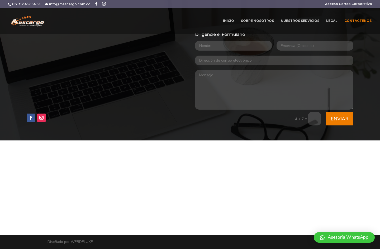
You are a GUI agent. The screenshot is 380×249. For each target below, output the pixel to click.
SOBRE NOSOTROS (257, 21)
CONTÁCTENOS (358, 21)
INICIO (228, 21)
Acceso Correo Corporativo (348, 4)
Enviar (340, 119)
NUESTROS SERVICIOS (300, 21)
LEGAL (332, 21)
